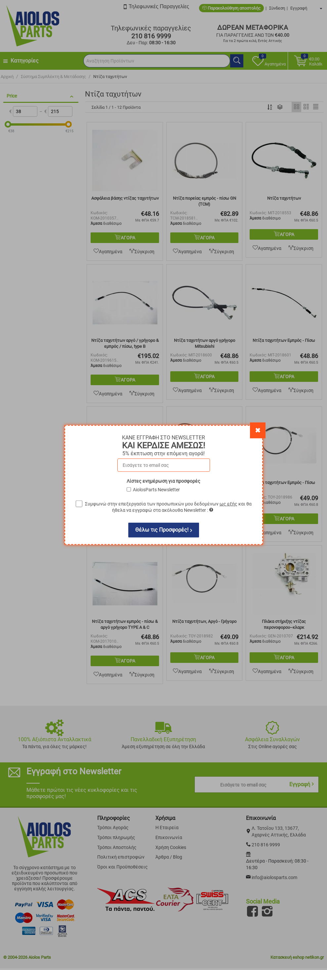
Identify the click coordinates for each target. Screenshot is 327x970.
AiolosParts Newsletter (156, 489)
